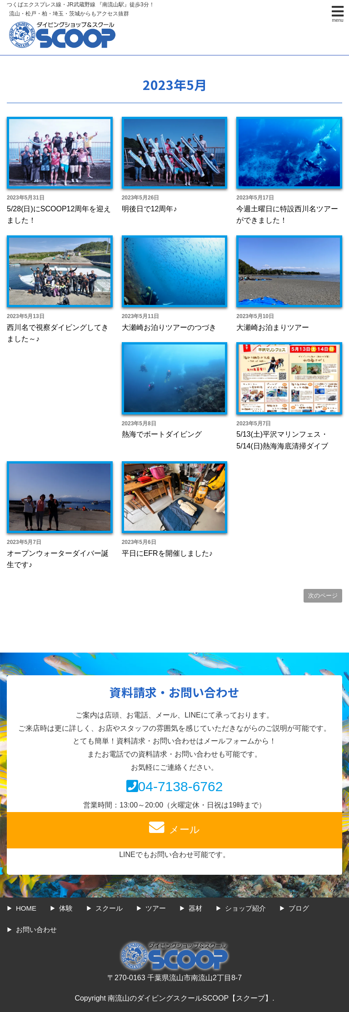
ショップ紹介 (245, 908)
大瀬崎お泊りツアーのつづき (169, 327)
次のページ (323, 595)
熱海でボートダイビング (162, 434)
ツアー (155, 908)
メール (174, 827)
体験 (66, 908)
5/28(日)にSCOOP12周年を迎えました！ (59, 214)
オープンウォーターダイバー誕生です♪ (58, 559)
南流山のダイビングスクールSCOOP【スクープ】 (190, 998)
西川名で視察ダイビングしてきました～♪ (58, 333)
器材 (195, 908)
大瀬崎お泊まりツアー (272, 327)
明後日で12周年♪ (149, 209)
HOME (26, 908)
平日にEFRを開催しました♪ (167, 553)
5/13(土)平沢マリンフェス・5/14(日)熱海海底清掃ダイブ (282, 440)
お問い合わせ (36, 929)
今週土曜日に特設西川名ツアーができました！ (287, 214)
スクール (109, 908)
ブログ (299, 908)
